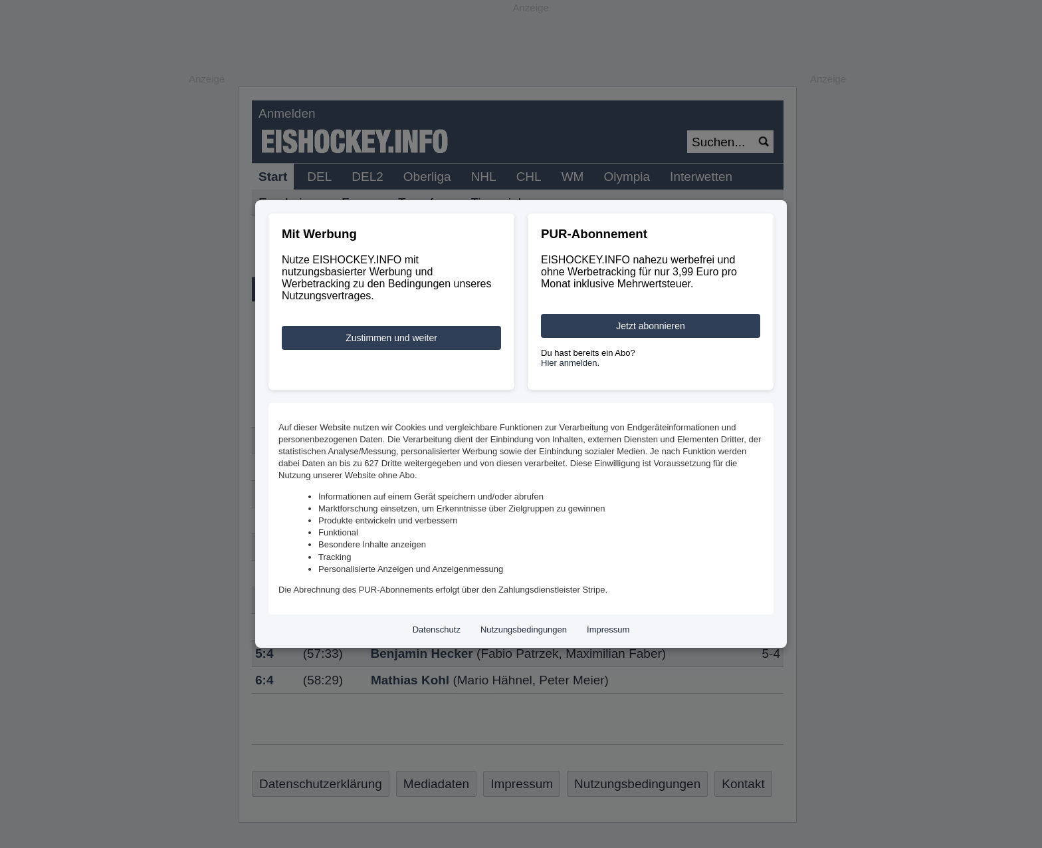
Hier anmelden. (570, 363)
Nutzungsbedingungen (523, 630)
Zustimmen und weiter (391, 338)
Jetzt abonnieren (650, 326)
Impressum (608, 630)
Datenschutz (437, 630)
